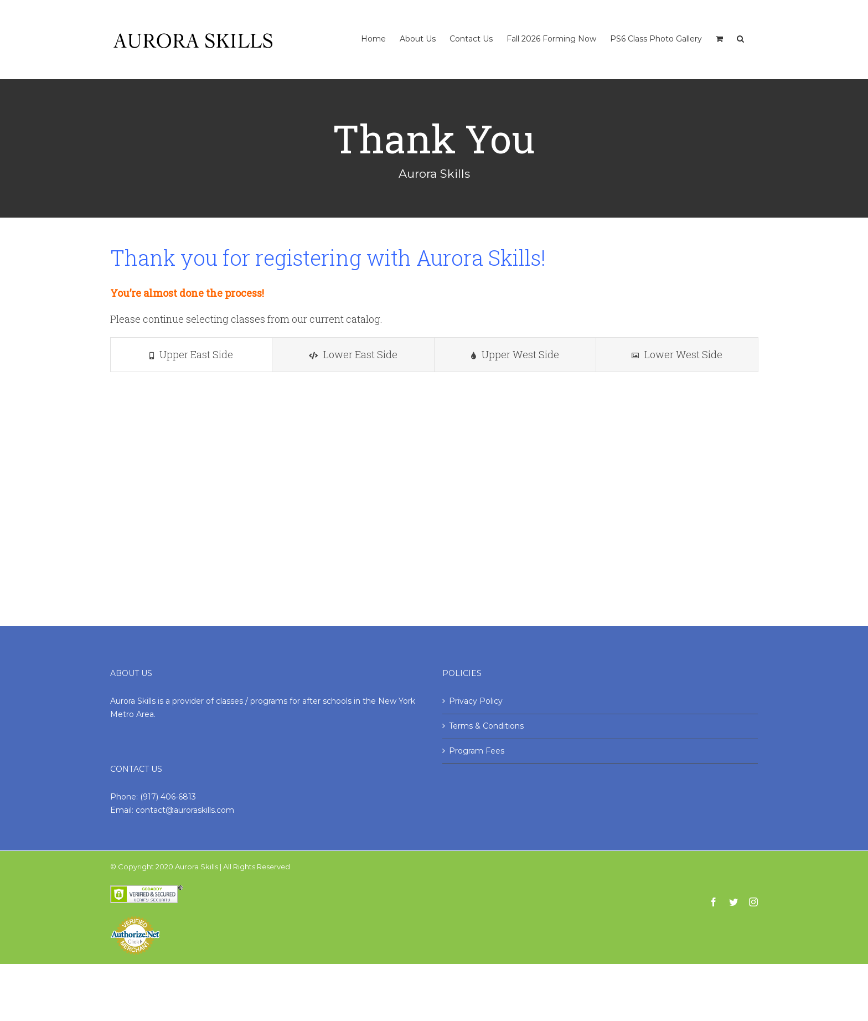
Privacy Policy (476, 701)
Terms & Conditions (486, 726)
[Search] (740, 27)
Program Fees (476, 751)
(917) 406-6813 (168, 797)
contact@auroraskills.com (185, 810)
